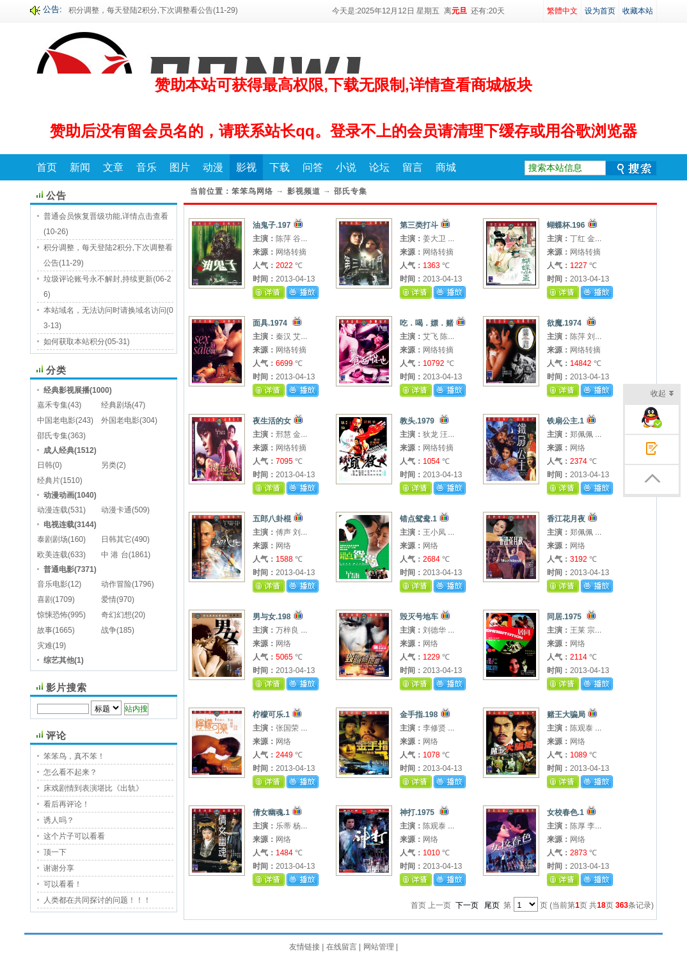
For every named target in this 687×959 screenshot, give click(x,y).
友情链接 (304, 946)
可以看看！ (62, 884)
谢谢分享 (58, 868)
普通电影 (58, 569)
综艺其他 (58, 660)
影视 (246, 167)
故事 (44, 630)
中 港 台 (115, 554)
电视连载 (58, 524)
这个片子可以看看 (74, 836)
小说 (346, 167)
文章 (113, 167)
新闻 (80, 167)
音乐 (146, 167)
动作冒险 (116, 584)
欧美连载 (52, 554)
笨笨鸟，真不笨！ (74, 756)
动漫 (213, 167)
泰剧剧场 (52, 539)
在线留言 (341, 946)
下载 (279, 167)
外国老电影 (120, 420)
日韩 (44, 465)
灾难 (44, 645)
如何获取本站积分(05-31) (86, 341)
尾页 (492, 905)
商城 (446, 167)
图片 (180, 167)
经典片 (48, 480)
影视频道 (303, 191)
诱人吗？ (58, 820)
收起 (662, 394)
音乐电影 (52, 584)
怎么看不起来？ (70, 772)
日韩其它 (116, 539)
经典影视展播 (66, 390)
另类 (108, 465)
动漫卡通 (116, 509)
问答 (313, 167)
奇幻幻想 (116, 614)
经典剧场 (116, 404)
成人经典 (58, 450)
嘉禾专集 (52, 404)
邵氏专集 (52, 435)
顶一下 (55, 852)
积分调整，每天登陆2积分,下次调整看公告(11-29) (153, 10)
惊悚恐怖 (52, 614)
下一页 (466, 905)
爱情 (108, 599)
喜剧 (44, 599)
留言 (412, 167)
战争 (108, 630)
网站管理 (378, 946)
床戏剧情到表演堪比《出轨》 (93, 788)
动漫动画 (58, 495)
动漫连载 (52, 509)
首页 (46, 167)
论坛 (379, 167)
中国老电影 (56, 420)
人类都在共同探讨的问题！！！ (97, 900)
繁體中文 (562, 10)
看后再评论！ (66, 804)
